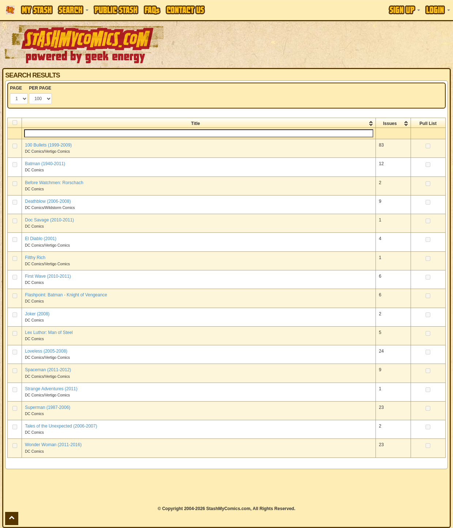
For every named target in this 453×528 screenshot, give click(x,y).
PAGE (16, 88)
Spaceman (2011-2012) (48, 369)
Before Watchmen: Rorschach (54, 182)
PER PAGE (40, 88)
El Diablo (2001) (40, 238)
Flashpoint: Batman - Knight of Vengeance (66, 294)
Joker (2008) (37, 313)
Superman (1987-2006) (47, 407)
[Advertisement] (226, 487)
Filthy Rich (35, 257)
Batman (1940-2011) (45, 163)
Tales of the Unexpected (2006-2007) (61, 426)
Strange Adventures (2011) (51, 388)
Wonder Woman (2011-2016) (53, 444)
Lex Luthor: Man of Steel (49, 332)
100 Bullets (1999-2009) (48, 145)
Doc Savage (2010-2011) (49, 220)
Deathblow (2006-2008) (48, 201)
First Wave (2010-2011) (48, 276)
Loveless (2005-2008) (46, 351)
